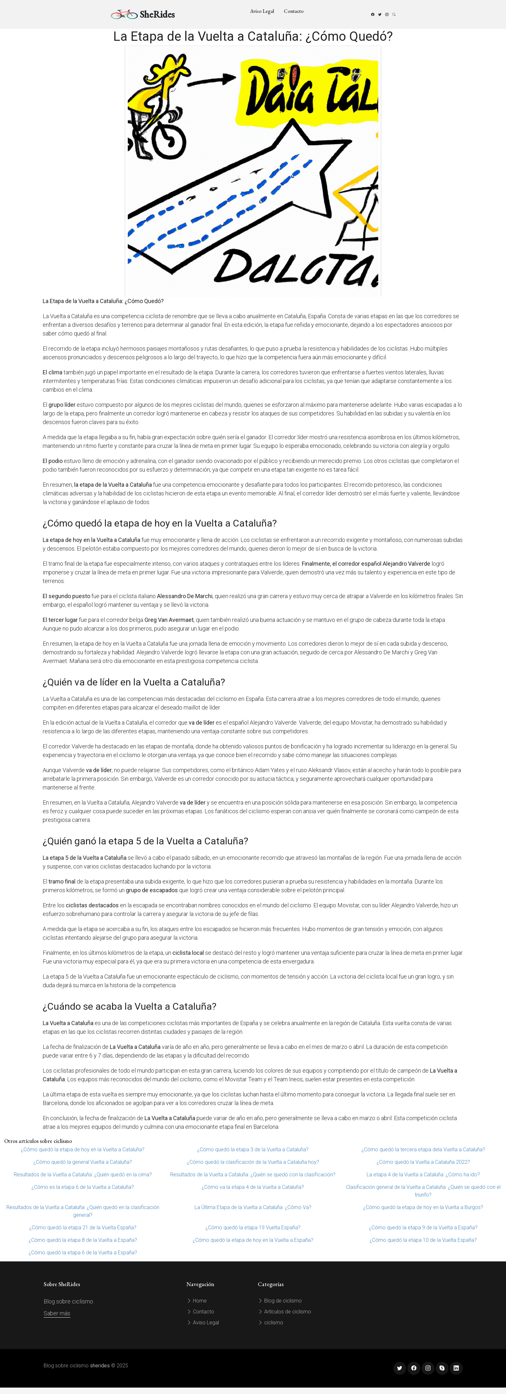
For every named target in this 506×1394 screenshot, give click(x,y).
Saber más (57, 1313)
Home (197, 1301)
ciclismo (270, 1323)
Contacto (294, 11)
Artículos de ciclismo (284, 1312)
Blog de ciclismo (280, 1301)
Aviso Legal (262, 11)
